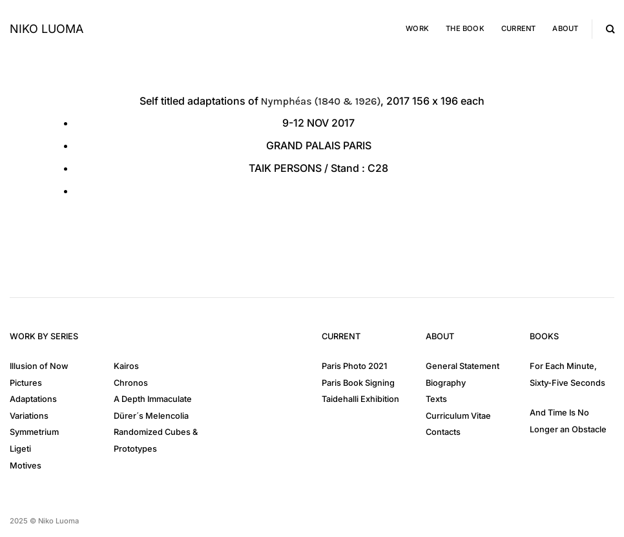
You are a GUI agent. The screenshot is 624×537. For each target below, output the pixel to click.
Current (518, 28)
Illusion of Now (39, 366)
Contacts (443, 432)
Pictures (26, 383)
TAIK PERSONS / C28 (318, 168)
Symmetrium (34, 432)
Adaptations (33, 399)
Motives (25, 465)
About (565, 28)
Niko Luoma (46, 29)
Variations (29, 416)
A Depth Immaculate (153, 399)
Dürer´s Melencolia (151, 416)
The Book (465, 28)
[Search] (610, 29)
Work (417, 28)
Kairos (126, 366)
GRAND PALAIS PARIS (318, 145)
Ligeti (20, 449)
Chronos (131, 383)
